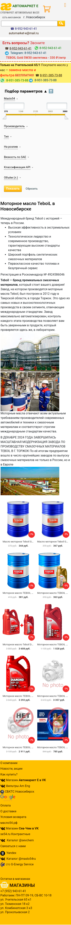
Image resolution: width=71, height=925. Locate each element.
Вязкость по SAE (15, 157)
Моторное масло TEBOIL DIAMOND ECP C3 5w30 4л (32, 696)
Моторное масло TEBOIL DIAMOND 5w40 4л (28, 747)
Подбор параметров (29, 91)
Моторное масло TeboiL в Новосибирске (27, 206)
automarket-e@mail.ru (24, 33)
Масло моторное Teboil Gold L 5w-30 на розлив (30, 541)
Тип (6, 136)
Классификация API (17, 167)
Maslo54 (9, 98)
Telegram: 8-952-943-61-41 (26, 53)
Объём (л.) (11, 177)
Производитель (14, 126)
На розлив (11, 146)
